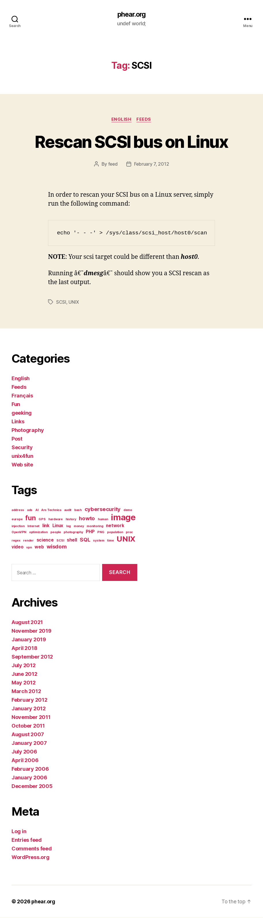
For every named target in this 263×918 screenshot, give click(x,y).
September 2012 (32, 657)
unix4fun (22, 456)
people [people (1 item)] (55, 532)
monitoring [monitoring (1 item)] (95, 526)
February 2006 (30, 769)
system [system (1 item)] (98, 541)
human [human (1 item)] (103, 519)
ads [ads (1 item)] (30, 510)
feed (113, 164)
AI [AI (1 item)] (36, 510)
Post (17, 439)
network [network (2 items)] (115, 526)
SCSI (61, 302)
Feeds (144, 119)
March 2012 (26, 691)
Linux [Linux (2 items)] (58, 526)
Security (22, 448)
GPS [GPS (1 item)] (42, 519)
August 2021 (27, 622)
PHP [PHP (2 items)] (90, 532)
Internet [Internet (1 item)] (33, 526)
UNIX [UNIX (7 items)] (126, 539)
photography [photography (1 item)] (73, 532)
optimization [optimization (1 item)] (38, 532)
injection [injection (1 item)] (18, 526)
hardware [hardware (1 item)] (55, 519)
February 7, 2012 (151, 164)
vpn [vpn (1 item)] (29, 548)
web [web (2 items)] (39, 547)
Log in (19, 832)
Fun (16, 404)
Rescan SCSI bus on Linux (131, 142)
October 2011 (28, 726)
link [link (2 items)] (45, 526)
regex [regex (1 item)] (16, 541)
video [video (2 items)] (18, 547)
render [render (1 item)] (28, 541)
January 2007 (29, 743)
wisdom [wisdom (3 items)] (56, 547)
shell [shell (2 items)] (72, 540)
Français (22, 396)
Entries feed (27, 840)
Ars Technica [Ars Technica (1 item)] (51, 510)
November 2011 (31, 717)
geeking (22, 413)
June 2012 (24, 674)
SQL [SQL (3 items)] (85, 540)
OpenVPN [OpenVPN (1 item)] (19, 532)
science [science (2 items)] (45, 540)
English (121, 119)
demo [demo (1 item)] (127, 510)
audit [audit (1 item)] (68, 510)
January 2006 (29, 778)
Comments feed (32, 849)
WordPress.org (30, 857)
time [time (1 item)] (110, 541)
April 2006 (25, 761)
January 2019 (29, 640)
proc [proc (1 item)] (129, 532)
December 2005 (32, 786)
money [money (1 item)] (79, 526)
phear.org (131, 14)
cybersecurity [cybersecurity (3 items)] (103, 509)
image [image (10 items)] (123, 517)
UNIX (73, 302)
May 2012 (24, 683)
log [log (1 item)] (68, 526)
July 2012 (24, 666)
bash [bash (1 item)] (78, 510)
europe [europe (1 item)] (17, 519)
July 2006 (24, 752)
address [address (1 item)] (18, 510)
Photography (28, 430)
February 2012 (29, 700)
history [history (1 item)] (71, 519)
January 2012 (29, 709)
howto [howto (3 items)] (87, 518)
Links (18, 422)
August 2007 (28, 735)
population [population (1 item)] (115, 532)
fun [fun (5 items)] (30, 518)
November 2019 (32, 631)
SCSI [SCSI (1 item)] (60, 541)
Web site (22, 465)
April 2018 (24, 648)
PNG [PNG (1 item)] (100, 532)
